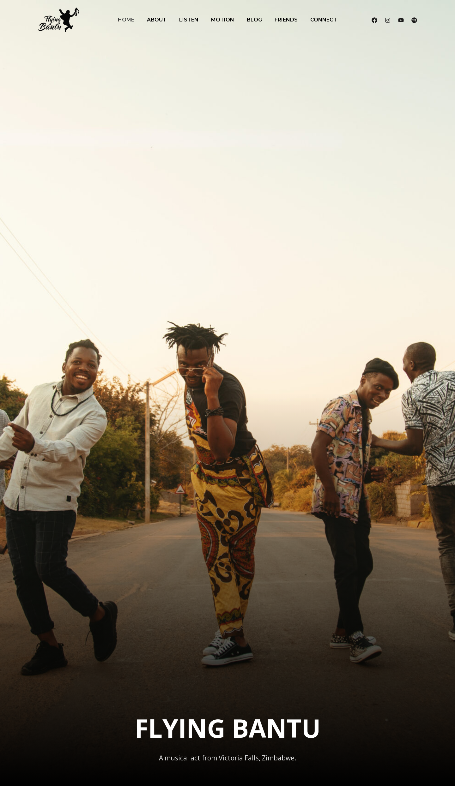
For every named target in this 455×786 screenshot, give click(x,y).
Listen (188, 20)
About (157, 20)
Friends (286, 20)
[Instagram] (388, 20)
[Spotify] (414, 20)
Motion (222, 20)
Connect (323, 20)
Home (126, 20)
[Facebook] (374, 20)
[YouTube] (401, 20)
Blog (254, 20)
